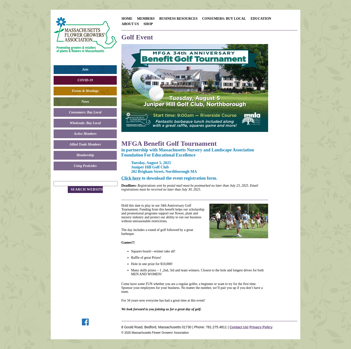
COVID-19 (85, 80)
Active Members (85, 134)
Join (85, 69)
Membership (85, 155)
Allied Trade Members (85, 144)
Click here (131, 178)
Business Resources (178, 18)
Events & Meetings (85, 91)
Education (261, 18)
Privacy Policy (261, 327)
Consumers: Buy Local (85, 112)
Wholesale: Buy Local (85, 123)
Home (127, 18)
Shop (148, 24)
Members (146, 18)
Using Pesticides (85, 166)
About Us (130, 24)
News (85, 101)
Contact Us (239, 327)
